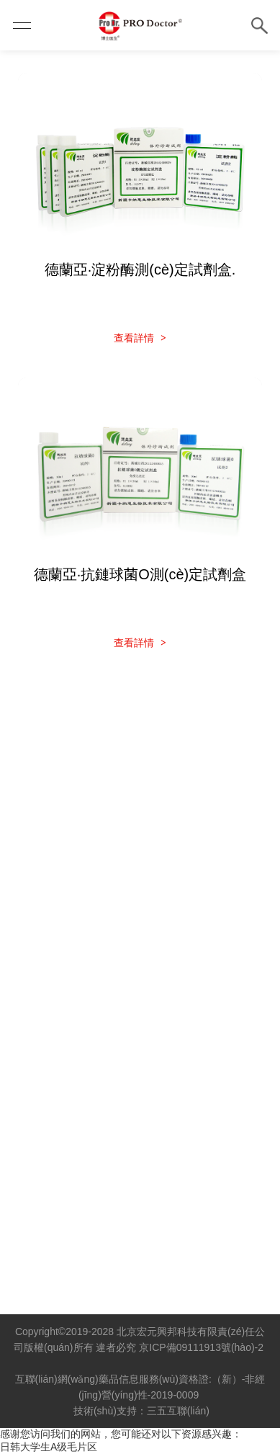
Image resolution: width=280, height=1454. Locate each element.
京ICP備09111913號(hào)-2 (201, 1347)
